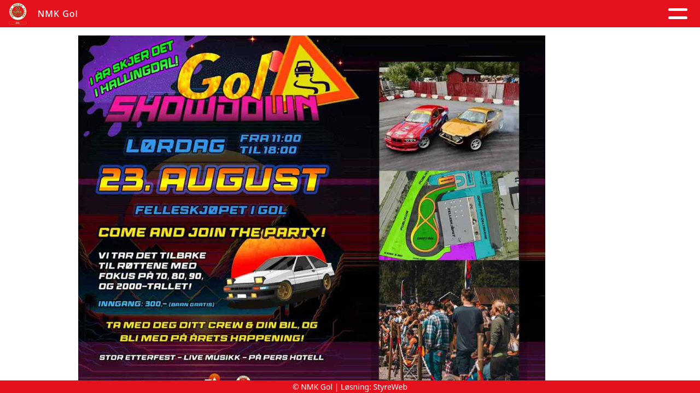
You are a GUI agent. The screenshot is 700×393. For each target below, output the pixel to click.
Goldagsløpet (576, 14)
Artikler (165, 14)
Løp (458, 14)
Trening (502, 14)
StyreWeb (391, 387)
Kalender (275, 14)
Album (216, 14)
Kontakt (408, 14)
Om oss (343, 14)
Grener (655, 14)
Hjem (118, 14)
